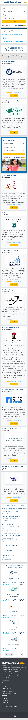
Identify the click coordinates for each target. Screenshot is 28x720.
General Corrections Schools (10, 511)
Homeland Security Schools (7, 538)
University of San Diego (11, 250)
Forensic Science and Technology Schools (10, 533)
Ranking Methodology (7, 686)
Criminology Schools (6, 559)
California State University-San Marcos (12, 467)
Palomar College (9, 290)
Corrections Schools (6, 513)
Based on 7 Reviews (17, 497)
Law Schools (4, 557)
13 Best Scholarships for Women (9, 693)
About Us (4, 684)
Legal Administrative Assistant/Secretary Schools (12, 548)
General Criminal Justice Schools (11, 516)
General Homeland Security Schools (12, 536)
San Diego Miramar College (12, 101)
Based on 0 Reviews (17, 130)
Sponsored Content (6, 25)
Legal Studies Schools (8, 550)
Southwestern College (10, 175)
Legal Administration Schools (10, 545)
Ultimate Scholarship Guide (8, 691)
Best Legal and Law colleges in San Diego (12, 34)
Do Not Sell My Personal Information (10, 706)
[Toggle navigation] (1, 2)
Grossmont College (9, 213)
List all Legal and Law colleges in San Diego (12, 41)
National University (9, 61)
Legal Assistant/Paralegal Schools (9, 552)
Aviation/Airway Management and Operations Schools (13, 543)
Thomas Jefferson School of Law (13, 389)
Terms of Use (5, 702)
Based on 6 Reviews (17, 92)
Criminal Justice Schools (7, 520)
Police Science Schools (6, 522)
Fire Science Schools (8, 524)
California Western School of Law (13, 429)
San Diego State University (12, 327)
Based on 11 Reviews (16, 381)
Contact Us (4, 698)
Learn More (14, 95)
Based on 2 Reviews (17, 281)
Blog (3, 682)
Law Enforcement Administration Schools (10, 518)
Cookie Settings (5, 704)
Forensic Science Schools (9, 531)
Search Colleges (5, 680)
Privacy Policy (5, 700)
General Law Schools (8, 555)
